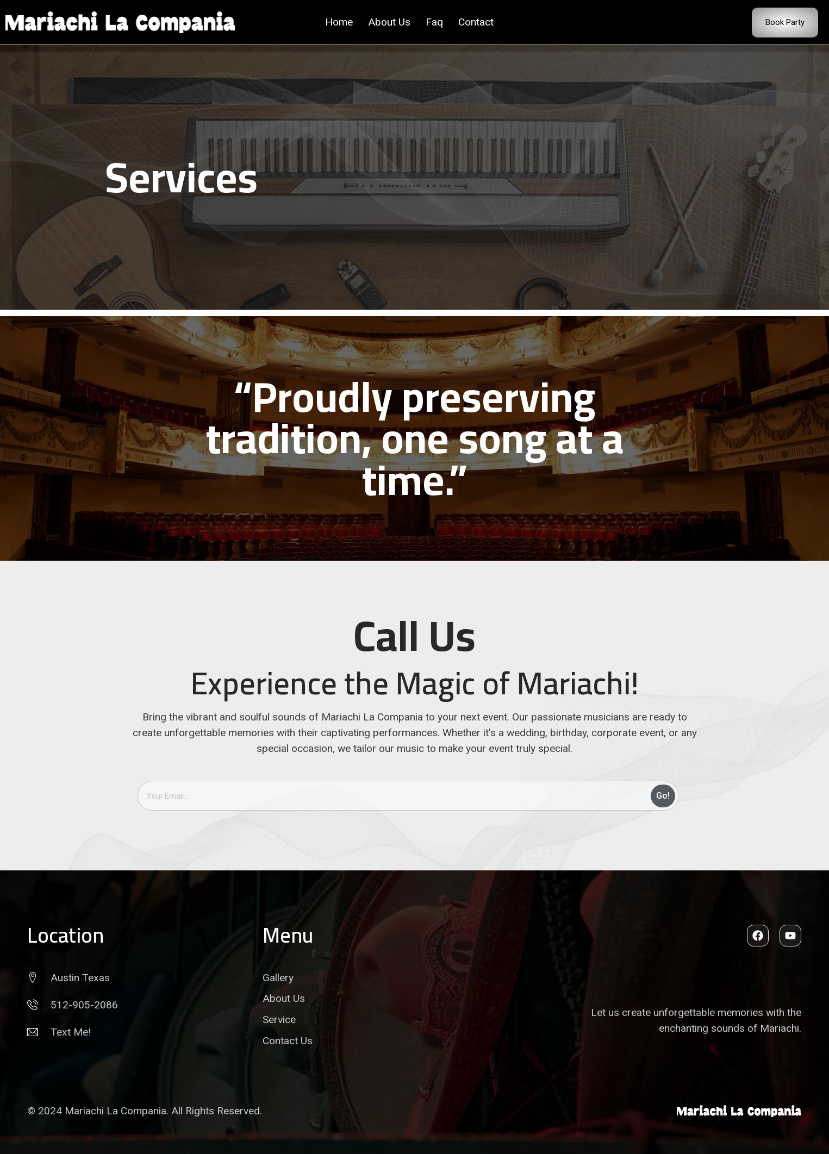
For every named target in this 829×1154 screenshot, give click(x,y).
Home (339, 22)
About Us (389, 22)
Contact (476, 22)
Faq (434, 22)
